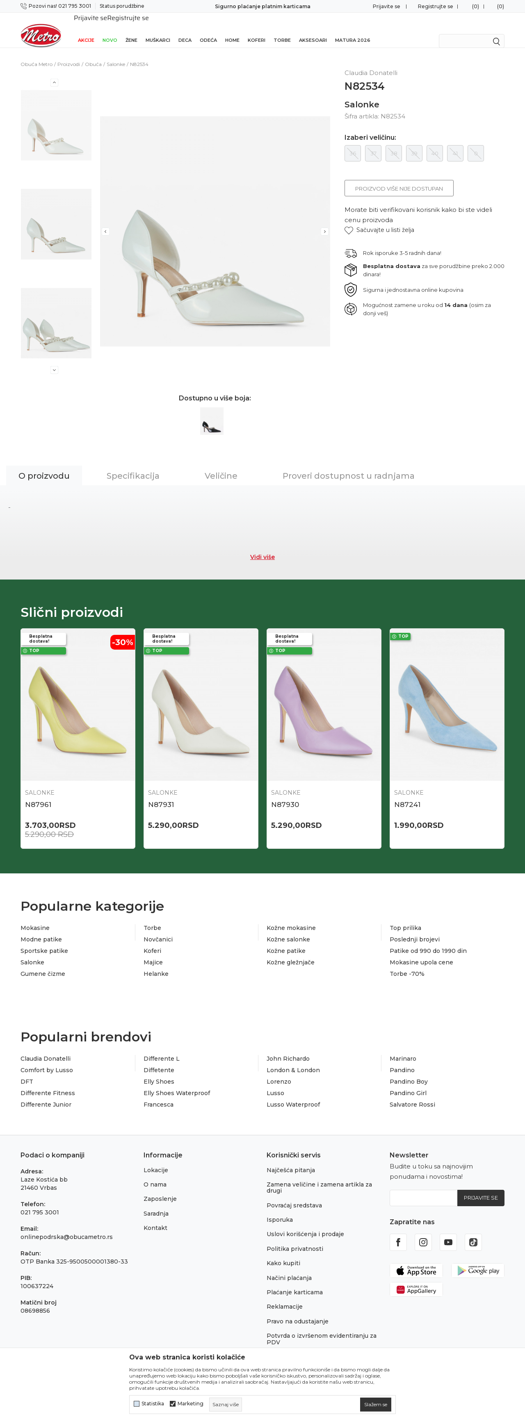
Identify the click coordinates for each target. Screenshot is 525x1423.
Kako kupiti (283, 1252)
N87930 (285, 794)
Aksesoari (313, 29)
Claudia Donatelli (46, 1048)
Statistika (153, 1403)
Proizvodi (68, 53)
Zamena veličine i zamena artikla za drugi (319, 1177)
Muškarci (158, 29)
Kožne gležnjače (291, 951)
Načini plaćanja (289, 1267)
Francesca (158, 1094)
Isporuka (280, 1209)
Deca (185, 29)
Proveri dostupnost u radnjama (349, 465)
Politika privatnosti (295, 1238)
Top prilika (405, 917)
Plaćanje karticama (295, 1281)
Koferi (256, 29)
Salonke (116, 53)
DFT (27, 1071)
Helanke (156, 963)
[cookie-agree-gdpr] (375, 1405)
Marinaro (403, 1048)
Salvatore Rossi (412, 1094)
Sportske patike (44, 940)
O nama (155, 1173)
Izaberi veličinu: (370, 127)
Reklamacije (285, 1296)
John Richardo (288, 1048)
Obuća (93, 53)
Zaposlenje (160, 1188)
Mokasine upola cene (421, 951)
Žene (131, 29)
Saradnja (156, 1203)
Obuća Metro (36, 53)
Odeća (208, 29)
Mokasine (35, 917)
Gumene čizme (43, 963)
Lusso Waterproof (293, 1094)
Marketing (190, 1403)
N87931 (161, 794)
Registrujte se (435, 6)
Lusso (275, 1082)
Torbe (282, 29)
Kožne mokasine (291, 917)
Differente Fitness (48, 1082)
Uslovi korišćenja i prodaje (305, 1223)
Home (232, 29)
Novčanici (158, 928)
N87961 (38, 794)
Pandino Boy (409, 1071)
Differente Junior (46, 1094)
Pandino (402, 1059)
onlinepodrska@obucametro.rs (67, 1226)
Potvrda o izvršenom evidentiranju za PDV (322, 1328)
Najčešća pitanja (291, 1159)
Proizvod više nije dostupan (399, 178)
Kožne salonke (288, 928)
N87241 (407, 794)
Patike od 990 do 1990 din (428, 940)
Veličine (221, 465)
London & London (293, 1059)
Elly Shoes (159, 1071)
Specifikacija (133, 465)
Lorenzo (279, 1071)
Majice (153, 951)
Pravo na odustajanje (298, 1310)
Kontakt (155, 1217)
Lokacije (156, 1159)
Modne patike (41, 928)
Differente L (162, 1048)
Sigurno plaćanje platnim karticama (262, 6)
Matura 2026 (352, 29)
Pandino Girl (408, 1082)
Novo (110, 29)
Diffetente (159, 1059)
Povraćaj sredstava (294, 1194)
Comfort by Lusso (47, 1059)
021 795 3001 (40, 1201)
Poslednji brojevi (415, 928)
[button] (379, 219)
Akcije (86, 29)
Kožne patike (286, 940)
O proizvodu (44, 465)
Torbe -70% (407, 963)
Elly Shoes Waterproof (177, 1082)
